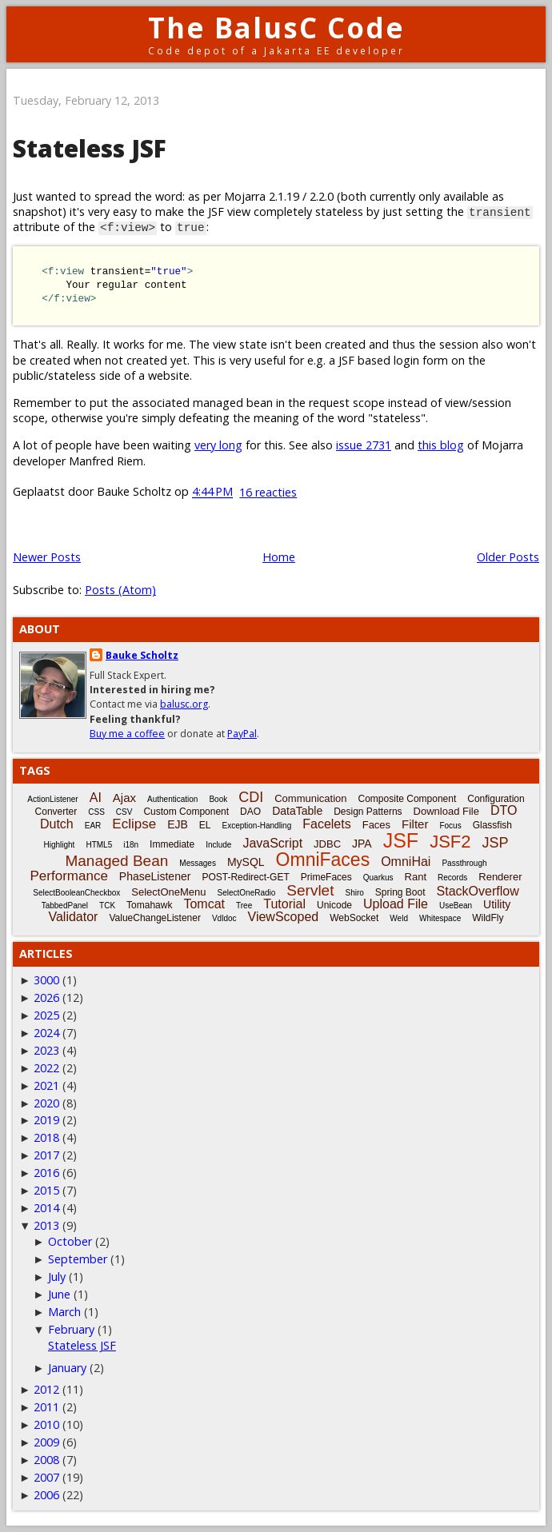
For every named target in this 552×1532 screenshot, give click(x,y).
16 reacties (268, 492)
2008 (46, 1459)
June (59, 1294)
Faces (376, 825)
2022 (46, 1067)
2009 (46, 1442)
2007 (46, 1477)
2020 (46, 1103)
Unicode (334, 905)
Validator (73, 917)
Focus (450, 825)
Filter (415, 824)
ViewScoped (283, 917)
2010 (46, 1424)
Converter (56, 811)
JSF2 (450, 842)
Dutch (57, 824)
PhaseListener (155, 876)
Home (278, 557)
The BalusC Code (276, 27)
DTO (503, 810)
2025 (46, 1015)
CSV (124, 812)
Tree (244, 905)
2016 (46, 1172)
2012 (46, 1389)
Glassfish (492, 825)
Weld (399, 918)
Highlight (58, 844)
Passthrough (464, 863)
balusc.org (184, 704)
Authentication (172, 799)
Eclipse (134, 824)
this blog (441, 445)
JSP (495, 843)
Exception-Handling (257, 825)
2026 (46, 997)
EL (205, 825)
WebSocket (354, 918)
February (71, 1329)
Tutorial (284, 904)
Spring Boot (400, 892)
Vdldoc (224, 918)
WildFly (487, 918)
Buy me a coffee (127, 733)
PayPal (242, 733)
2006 (46, 1494)
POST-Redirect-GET (245, 877)
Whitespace (440, 918)
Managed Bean (116, 860)
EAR (93, 825)
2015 (46, 1190)
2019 (46, 1119)
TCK (107, 905)
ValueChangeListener (155, 918)
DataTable (297, 810)
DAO (250, 811)
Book (218, 799)
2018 (46, 1137)
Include (218, 844)
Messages (197, 863)
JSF (400, 840)
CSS (96, 812)
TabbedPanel (65, 905)
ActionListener (52, 799)
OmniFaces (323, 859)
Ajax (124, 797)
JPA (362, 843)
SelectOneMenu (168, 892)
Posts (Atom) (120, 589)
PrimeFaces (326, 877)
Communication (310, 798)
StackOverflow (478, 891)
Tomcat (204, 904)
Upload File (395, 904)
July (57, 1276)
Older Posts (508, 557)
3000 (46, 979)
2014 (46, 1207)
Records (452, 877)
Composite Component (407, 798)
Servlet (310, 890)
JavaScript (272, 843)
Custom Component (186, 811)
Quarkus (378, 877)
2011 (46, 1406)
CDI (250, 797)
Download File (446, 811)
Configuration (495, 798)
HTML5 (99, 844)
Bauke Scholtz (142, 655)
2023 (46, 1050)
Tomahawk (149, 905)
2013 (46, 1225)
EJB (177, 824)
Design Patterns (368, 811)
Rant (415, 877)
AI (96, 797)
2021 (46, 1085)
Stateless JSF (89, 148)
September (77, 1259)
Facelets (326, 824)
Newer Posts (47, 557)
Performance (69, 876)
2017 (46, 1155)
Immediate (172, 844)
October (70, 1241)
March (64, 1311)
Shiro (354, 892)
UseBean (455, 905)
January (67, 1367)
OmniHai (405, 861)
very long (218, 445)
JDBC (327, 844)
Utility (496, 904)
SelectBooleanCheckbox (76, 892)
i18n (130, 844)
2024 (46, 1032)
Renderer (500, 877)
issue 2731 (363, 445)
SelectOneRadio (247, 892)
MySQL (246, 862)
